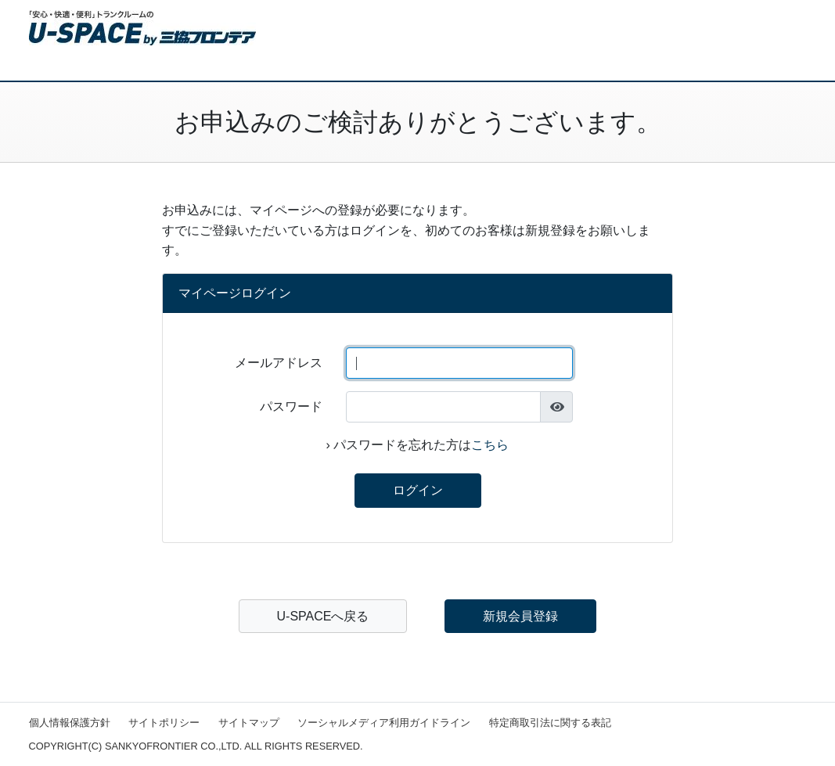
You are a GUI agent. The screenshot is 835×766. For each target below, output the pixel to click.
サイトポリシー (164, 722)
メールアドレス (278, 362)
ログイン (418, 490)
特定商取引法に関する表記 (550, 722)
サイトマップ (248, 722)
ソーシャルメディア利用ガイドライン (383, 722)
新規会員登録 (520, 616)
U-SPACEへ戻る (323, 616)
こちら (490, 444)
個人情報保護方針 (69, 722)
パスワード (291, 406)
